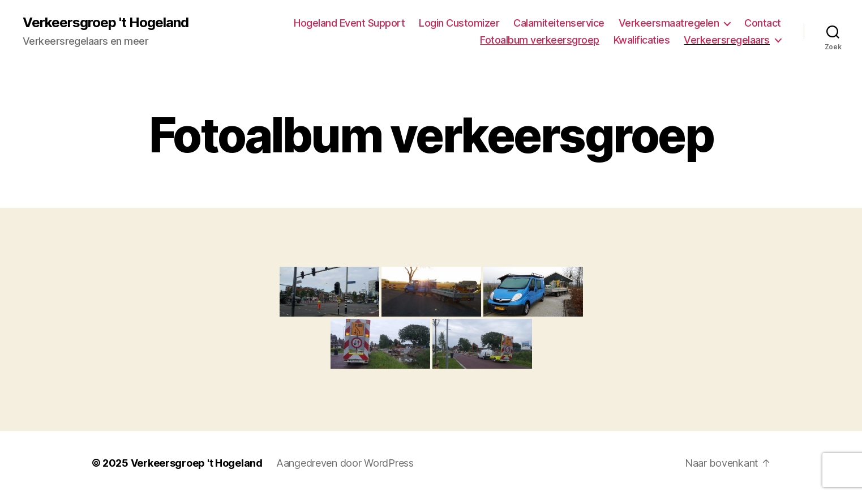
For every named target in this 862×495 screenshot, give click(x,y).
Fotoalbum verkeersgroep (539, 40)
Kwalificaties (642, 40)
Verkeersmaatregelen (669, 23)
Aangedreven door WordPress (345, 463)
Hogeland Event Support (349, 23)
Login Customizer (459, 23)
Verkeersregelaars (727, 40)
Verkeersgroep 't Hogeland (105, 22)
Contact (762, 23)
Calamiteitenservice (558, 23)
